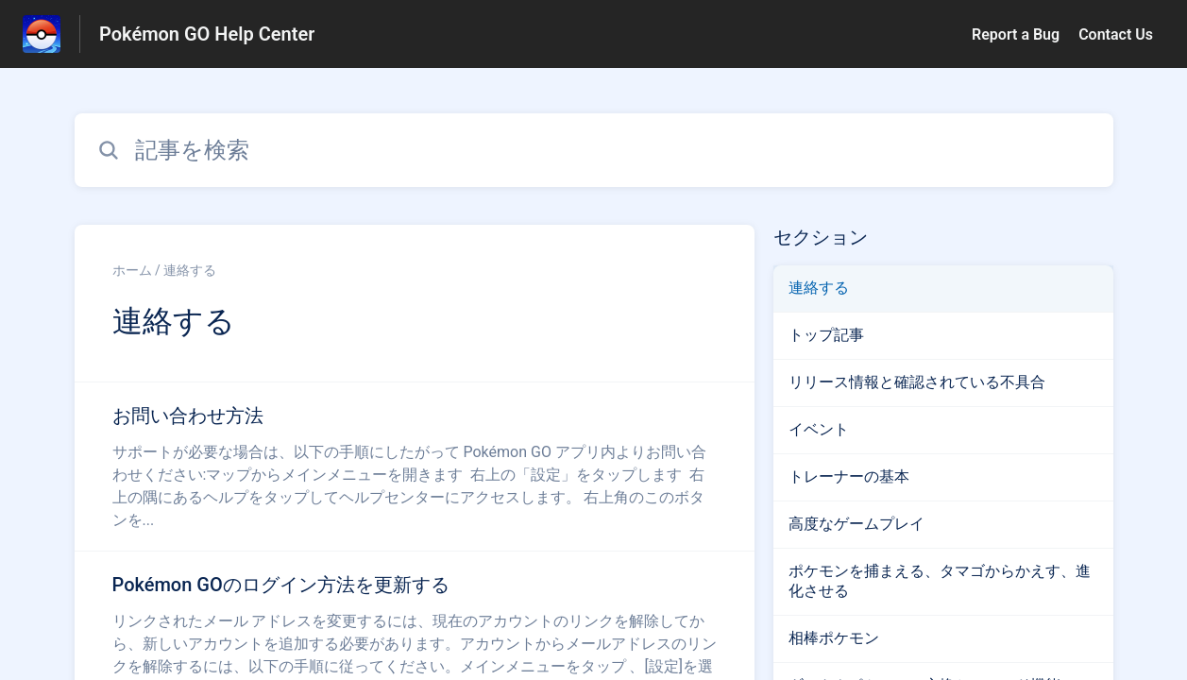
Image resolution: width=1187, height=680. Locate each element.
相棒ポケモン (834, 638)
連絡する (819, 288)
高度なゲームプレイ (856, 524)
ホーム (132, 270)
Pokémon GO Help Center (206, 34)
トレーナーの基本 (849, 476)
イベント (819, 429)
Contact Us (1115, 34)
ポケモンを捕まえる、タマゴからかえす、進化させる (940, 581)
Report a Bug (1016, 34)
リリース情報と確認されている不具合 (917, 382)
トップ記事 (826, 335)
